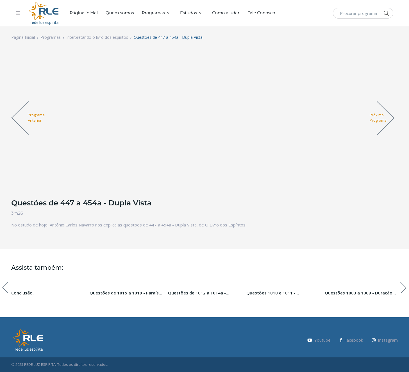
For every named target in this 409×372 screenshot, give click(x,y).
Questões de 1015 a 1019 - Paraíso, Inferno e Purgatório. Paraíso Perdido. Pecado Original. (126, 293)
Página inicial (84, 12)
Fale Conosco (261, 12)
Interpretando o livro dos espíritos (97, 37)
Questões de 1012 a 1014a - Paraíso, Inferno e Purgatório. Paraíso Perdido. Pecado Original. (202, 293)
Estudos (188, 12)
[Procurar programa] (363, 13)
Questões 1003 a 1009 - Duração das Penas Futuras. (358, 293)
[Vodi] (44, 13)
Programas (153, 12)
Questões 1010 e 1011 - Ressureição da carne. (271, 293)
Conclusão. (22, 293)
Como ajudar (225, 12)
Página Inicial (23, 37)
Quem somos (120, 12)
